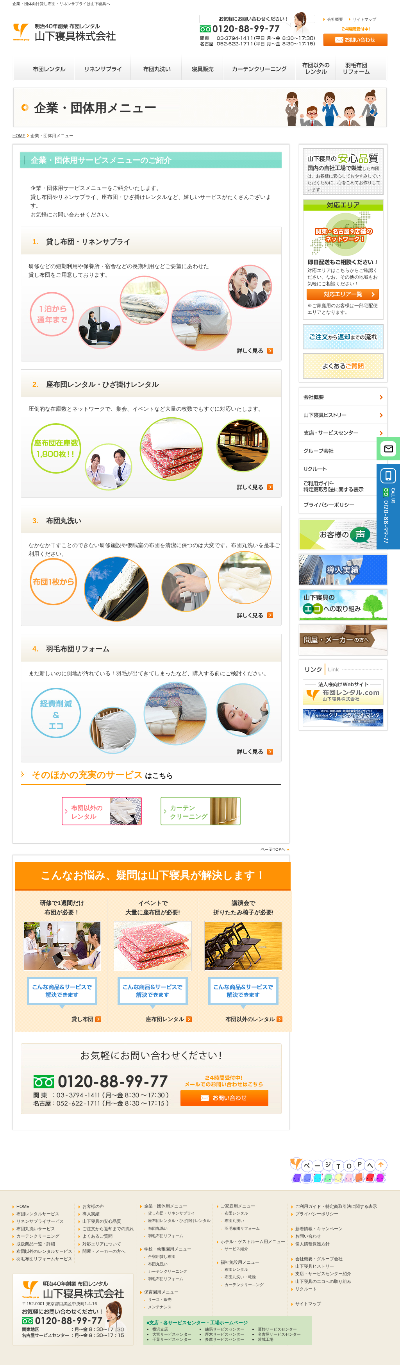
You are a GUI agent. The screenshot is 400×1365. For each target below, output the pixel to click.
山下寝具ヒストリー (314, 1266)
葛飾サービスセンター (277, 1329)
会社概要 (335, 19)
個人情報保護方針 (312, 1244)
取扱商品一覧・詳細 (35, 1244)
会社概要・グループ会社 (319, 1258)
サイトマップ (364, 19)
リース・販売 (159, 1299)
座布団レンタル (165, 1019)
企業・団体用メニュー (165, 1206)
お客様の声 (93, 1206)
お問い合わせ (308, 1236)
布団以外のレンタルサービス (44, 1251)
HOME (18, 135)
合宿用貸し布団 (161, 1256)
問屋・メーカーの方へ (103, 1251)
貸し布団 (82, 1019)
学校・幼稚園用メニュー (167, 1249)
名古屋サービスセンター (279, 1334)
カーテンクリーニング (37, 1236)
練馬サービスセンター (224, 1329)
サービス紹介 (236, 1249)
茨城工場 (265, 1339)
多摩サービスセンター (224, 1339)
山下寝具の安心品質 (101, 1221)
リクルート (306, 1288)
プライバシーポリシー (316, 1213)
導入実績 (91, 1213)
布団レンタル (236, 1213)
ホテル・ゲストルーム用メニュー (253, 1241)
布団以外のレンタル (250, 1019)
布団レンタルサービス (37, 1213)
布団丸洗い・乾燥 (240, 1277)
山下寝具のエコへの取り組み (323, 1281)
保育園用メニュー (161, 1292)
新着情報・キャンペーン (319, 1228)
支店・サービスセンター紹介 (323, 1273)
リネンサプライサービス (40, 1221)
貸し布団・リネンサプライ (171, 1213)
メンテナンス (159, 1307)
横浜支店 (160, 1329)
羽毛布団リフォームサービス (44, 1258)
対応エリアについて (101, 1244)
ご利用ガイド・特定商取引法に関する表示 (336, 1206)
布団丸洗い (158, 1228)
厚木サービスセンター (224, 1334)
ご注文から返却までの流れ (108, 1228)
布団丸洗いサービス (35, 1228)
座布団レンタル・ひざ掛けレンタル (179, 1220)
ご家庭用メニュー (238, 1206)
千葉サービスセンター (171, 1339)
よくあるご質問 (97, 1236)
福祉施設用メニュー (240, 1262)
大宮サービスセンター (171, 1334)
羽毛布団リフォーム (165, 1236)
